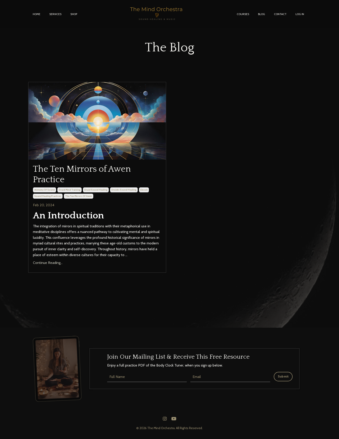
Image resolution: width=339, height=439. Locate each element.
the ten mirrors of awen (78, 197)
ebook (144, 191)
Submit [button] (283, 378)
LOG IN (300, 14)
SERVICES (55, 14)
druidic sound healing (123, 191)
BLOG (261, 14)
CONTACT (280, 14)
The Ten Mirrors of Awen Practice (86, 175)
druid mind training (69, 191)
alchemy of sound (44, 191)
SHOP (73, 14)
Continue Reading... (48, 264)
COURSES (243, 14)
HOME (36, 14)
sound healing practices (47, 197)
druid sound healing (95, 191)
